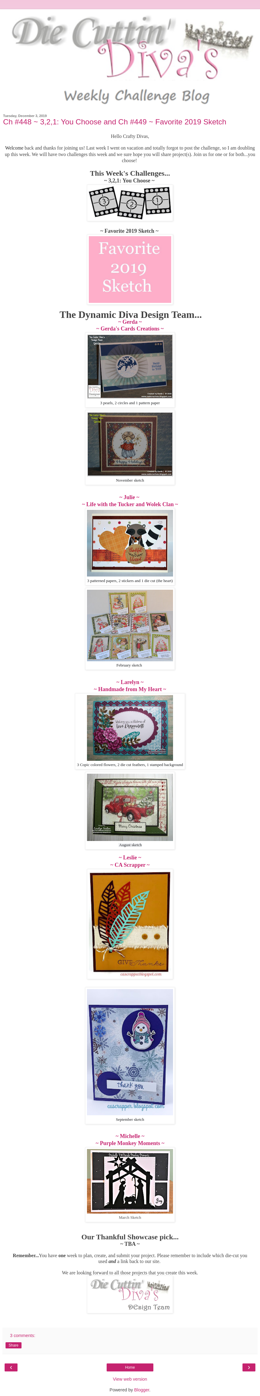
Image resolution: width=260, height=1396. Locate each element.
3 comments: (22, 1335)
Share (13, 1345)
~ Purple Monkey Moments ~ (130, 1143)
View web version (130, 1379)
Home (130, 1367)
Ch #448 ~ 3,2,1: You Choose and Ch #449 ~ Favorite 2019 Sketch (114, 122)
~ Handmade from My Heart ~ (130, 689)
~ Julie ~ (129, 497)
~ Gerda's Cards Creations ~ (129, 329)
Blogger (141, 1389)
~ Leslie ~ (130, 857)
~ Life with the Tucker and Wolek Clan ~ (130, 504)
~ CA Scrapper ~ (130, 865)
